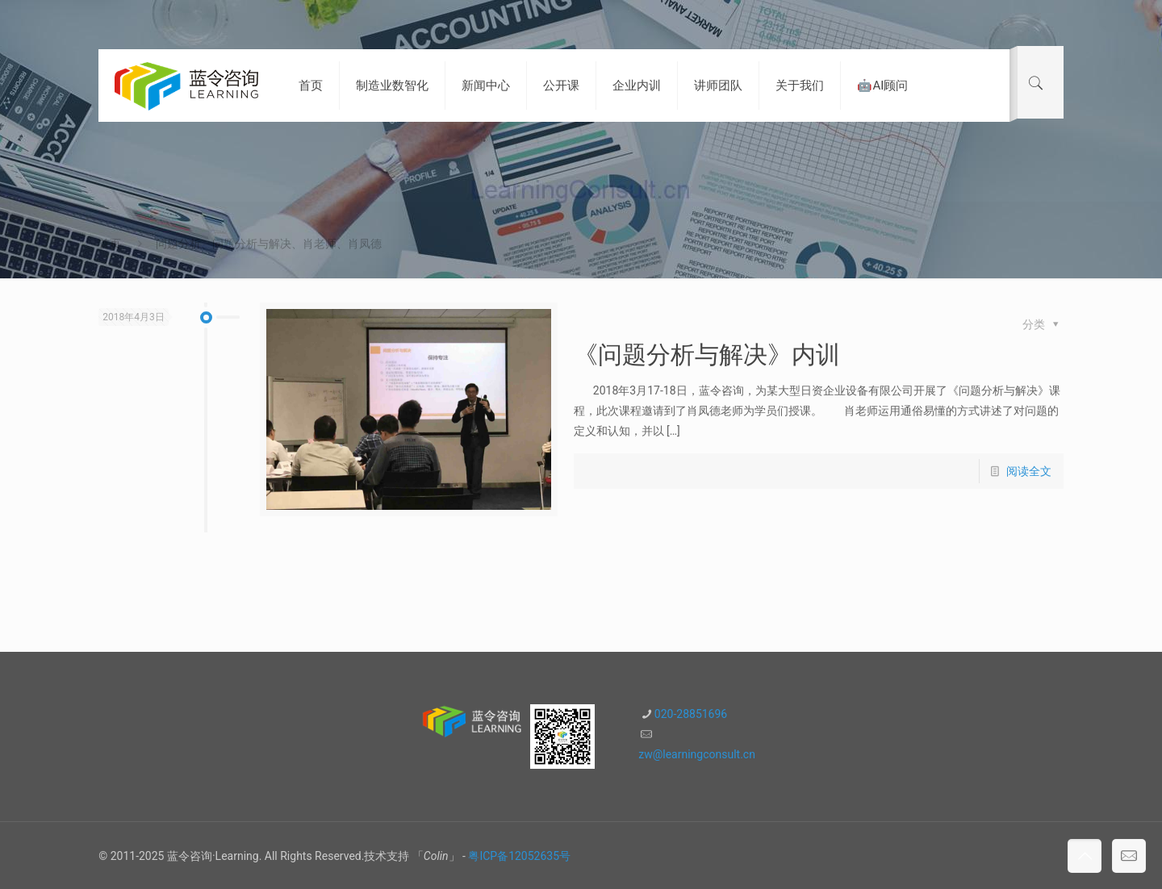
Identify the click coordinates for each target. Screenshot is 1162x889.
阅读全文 (1028, 471)
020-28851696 (690, 713)
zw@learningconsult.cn (696, 754)
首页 (109, 243)
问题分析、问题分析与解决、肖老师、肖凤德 (269, 243)
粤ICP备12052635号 (519, 855)
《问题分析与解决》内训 (707, 354)
